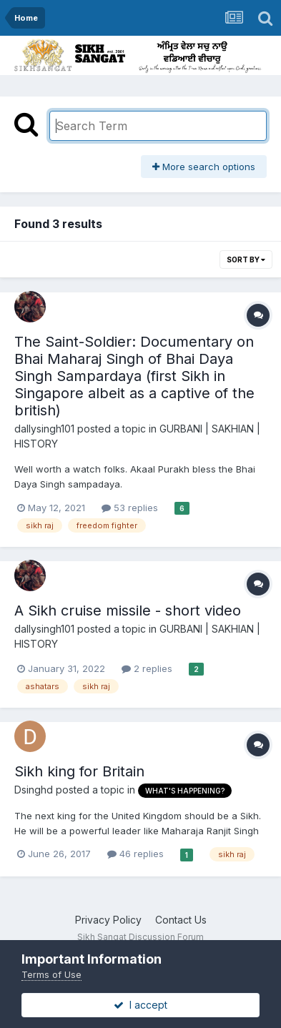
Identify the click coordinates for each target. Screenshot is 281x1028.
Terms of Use (51, 974)
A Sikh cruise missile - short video (127, 610)
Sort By (246, 259)
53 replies (130, 507)
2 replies (147, 668)
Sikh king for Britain (79, 771)
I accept (140, 1005)
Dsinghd (33, 790)
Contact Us (181, 920)
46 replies (135, 853)
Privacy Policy (108, 920)
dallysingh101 (44, 428)
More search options (203, 166)
